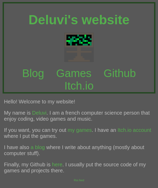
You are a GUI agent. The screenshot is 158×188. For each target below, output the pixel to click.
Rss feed (79, 180)
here (57, 164)
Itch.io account (134, 130)
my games (80, 130)
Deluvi (39, 113)
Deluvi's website (78, 20)
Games (73, 73)
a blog (38, 147)
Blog (33, 73)
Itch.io (79, 86)
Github (120, 73)
